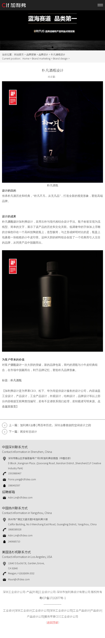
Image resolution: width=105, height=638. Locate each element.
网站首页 (19, 54)
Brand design (60, 58)
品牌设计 (43, 54)
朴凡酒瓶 (16, 380)
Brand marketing (41, 58)
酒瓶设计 (13, 221)
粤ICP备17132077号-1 (52, 598)
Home (25, 58)
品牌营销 (31, 54)
